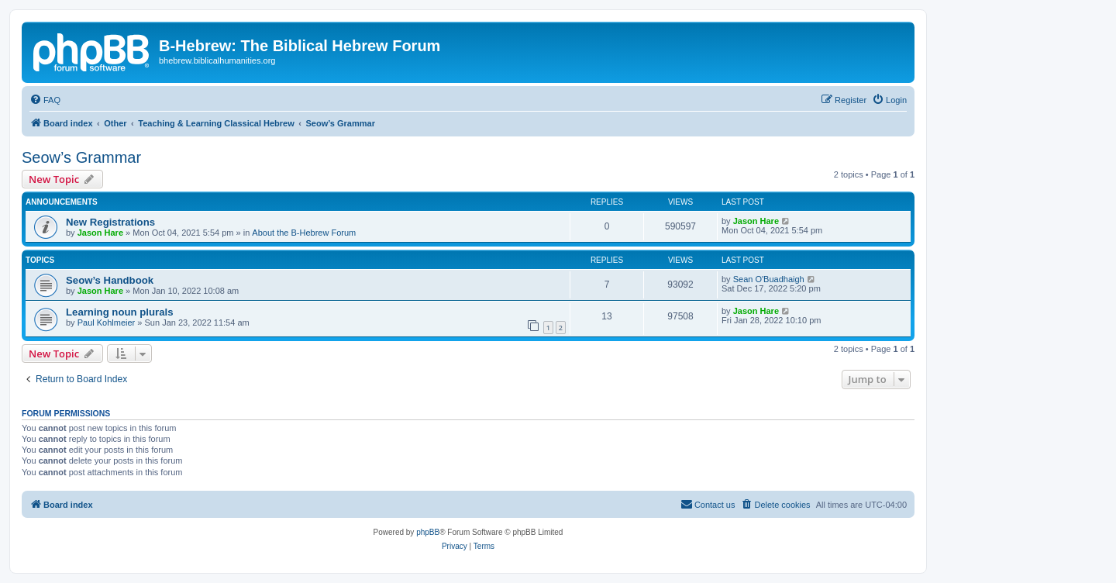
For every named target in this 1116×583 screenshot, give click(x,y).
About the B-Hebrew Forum (304, 232)
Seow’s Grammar (81, 157)
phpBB (427, 532)
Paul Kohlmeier (107, 322)
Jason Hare (100, 232)
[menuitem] (44, 100)
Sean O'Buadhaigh (768, 279)
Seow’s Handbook (109, 280)
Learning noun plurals (119, 312)
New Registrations (110, 222)
